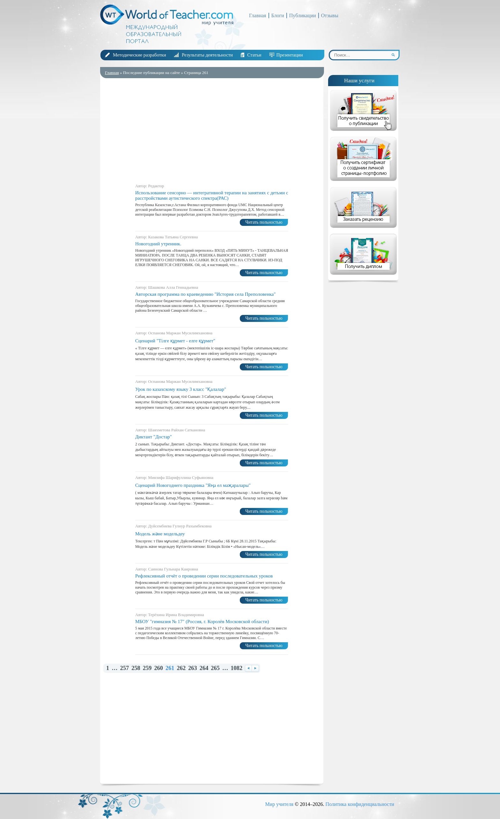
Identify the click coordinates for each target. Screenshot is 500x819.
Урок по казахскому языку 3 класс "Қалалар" (180, 389)
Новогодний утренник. (158, 243)
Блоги (277, 15)
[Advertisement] (211, 129)
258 (135, 668)
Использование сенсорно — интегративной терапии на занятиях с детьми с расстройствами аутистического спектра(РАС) (211, 195)
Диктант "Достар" (153, 436)
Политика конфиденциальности (359, 804)
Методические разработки (139, 54)
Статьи (254, 54)
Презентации (289, 54)
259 (147, 668)
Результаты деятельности (207, 54)
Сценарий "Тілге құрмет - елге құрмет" (175, 340)
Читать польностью (263, 222)
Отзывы (329, 15)
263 (192, 668)
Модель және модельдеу (160, 533)
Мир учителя (279, 804)
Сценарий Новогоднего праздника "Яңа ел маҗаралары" (193, 485)
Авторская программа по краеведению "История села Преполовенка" (205, 294)
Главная (257, 15)
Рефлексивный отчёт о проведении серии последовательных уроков (204, 575)
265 (215, 668)
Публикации (302, 15)
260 (158, 668)
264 (204, 668)
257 (124, 668)
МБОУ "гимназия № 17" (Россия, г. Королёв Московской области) (202, 621)
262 (181, 668)
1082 (236, 668)
